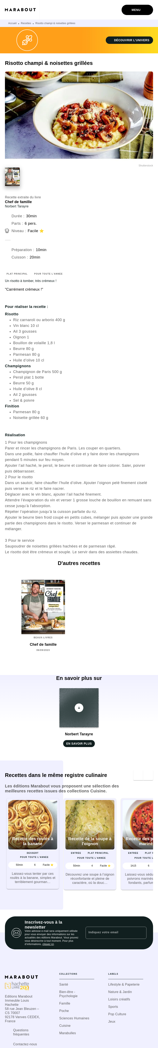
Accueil (12, 23)
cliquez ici (48, 944)
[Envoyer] (141, 933)
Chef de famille (18, 202)
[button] (129, 40)
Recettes (26, 23)
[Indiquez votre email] (111, 933)
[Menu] (137, 10)
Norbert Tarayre (17, 206)
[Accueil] (22, 10)
